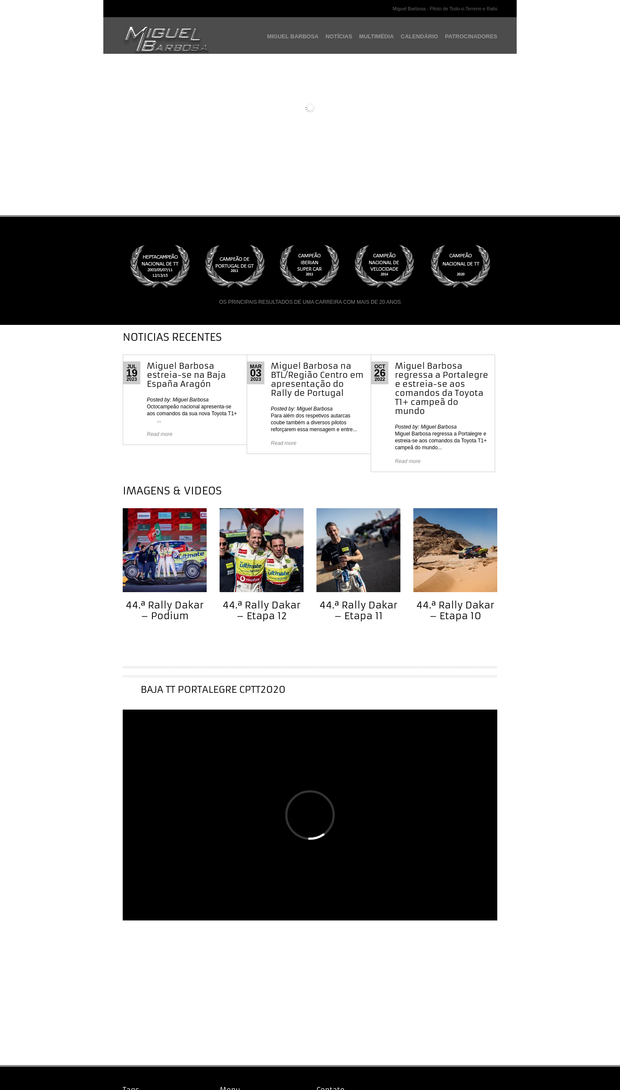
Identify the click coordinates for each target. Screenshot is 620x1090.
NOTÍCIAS (339, 36)
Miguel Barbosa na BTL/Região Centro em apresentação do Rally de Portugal (317, 379)
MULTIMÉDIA (376, 36)
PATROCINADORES (471, 36)
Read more (159, 434)
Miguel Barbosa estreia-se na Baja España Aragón (186, 375)
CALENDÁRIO (419, 36)
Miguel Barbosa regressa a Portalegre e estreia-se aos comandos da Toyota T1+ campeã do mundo (441, 388)
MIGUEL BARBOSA (293, 36)
